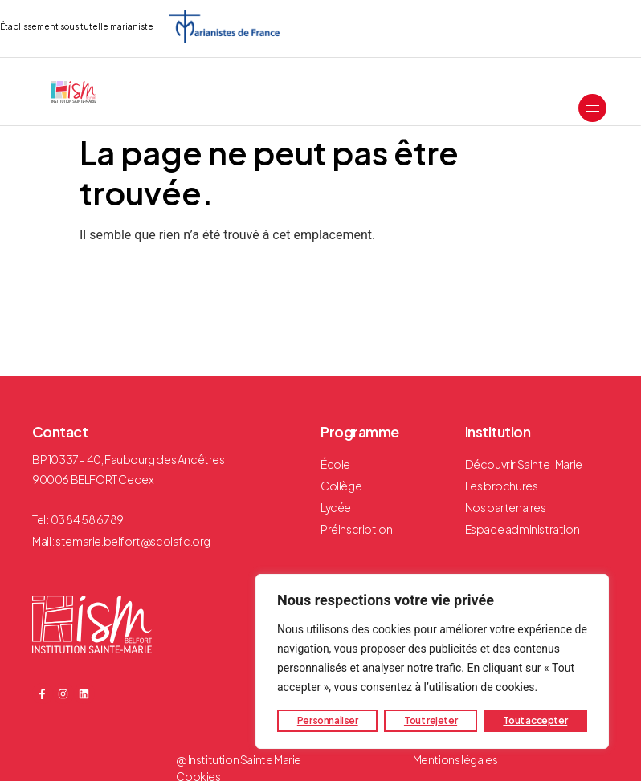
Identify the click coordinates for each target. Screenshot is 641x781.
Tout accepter (535, 720)
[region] (432, 661)
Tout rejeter (430, 720)
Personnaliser (327, 720)
